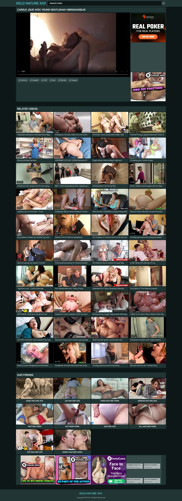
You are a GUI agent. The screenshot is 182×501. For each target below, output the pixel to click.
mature (24, 80)
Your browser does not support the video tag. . (73, 45)
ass (53, 80)
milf (45, 80)
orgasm (35, 80)
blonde (63, 80)
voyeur (74, 80)
